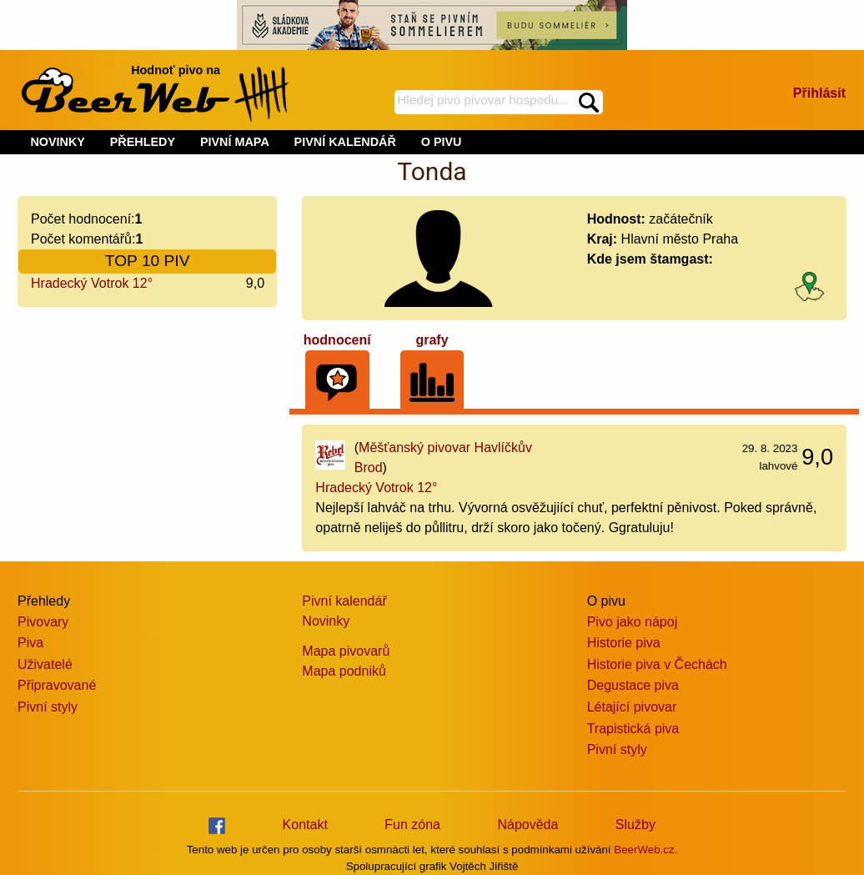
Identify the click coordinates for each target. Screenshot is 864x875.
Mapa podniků (344, 671)
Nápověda (527, 824)
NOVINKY (57, 141)
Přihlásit (819, 93)
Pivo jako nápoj (632, 622)
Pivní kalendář (344, 601)
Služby (635, 824)
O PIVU (441, 141)
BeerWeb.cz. (645, 849)
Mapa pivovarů (345, 651)
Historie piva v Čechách (657, 664)
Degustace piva (633, 685)
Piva (30, 643)
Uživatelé (45, 664)
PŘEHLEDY (142, 141)
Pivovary (43, 622)
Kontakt (305, 824)
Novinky (325, 621)
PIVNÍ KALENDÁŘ (345, 141)
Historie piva (624, 643)
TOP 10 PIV (147, 260)
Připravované (57, 685)
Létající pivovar (632, 707)
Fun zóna (412, 824)
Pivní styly (48, 707)
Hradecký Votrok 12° (92, 283)
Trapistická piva (633, 729)
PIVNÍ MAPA (234, 141)
